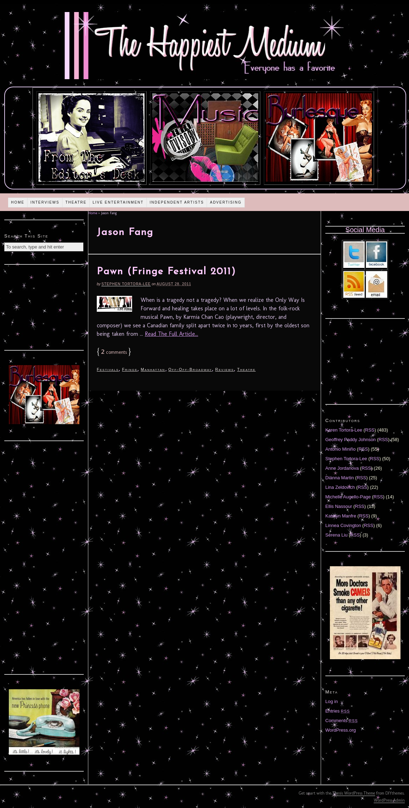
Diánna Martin (339, 477)
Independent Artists (177, 202)
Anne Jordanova (342, 468)
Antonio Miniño (340, 449)
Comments (341, 720)
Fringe (129, 369)
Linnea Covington (343, 525)
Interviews (44, 202)
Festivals (108, 369)
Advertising (226, 202)
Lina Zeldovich (340, 487)
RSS (370, 430)
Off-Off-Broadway (190, 369)
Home (17, 202)
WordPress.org (340, 730)
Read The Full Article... (171, 333)
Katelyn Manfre (340, 516)
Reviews (224, 369)
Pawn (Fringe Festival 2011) (166, 272)
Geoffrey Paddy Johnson (350, 439)
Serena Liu (336, 535)
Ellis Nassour (338, 506)
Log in (331, 701)
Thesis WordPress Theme (353, 793)
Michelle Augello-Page (348, 496)
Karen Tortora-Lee (343, 430)
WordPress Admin (389, 800)
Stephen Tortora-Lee (125, 284)
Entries (337, 711)
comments (114, 352)
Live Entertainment (118, 202)
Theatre (76, 202)
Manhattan (153, 369)
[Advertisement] (44, 306)
